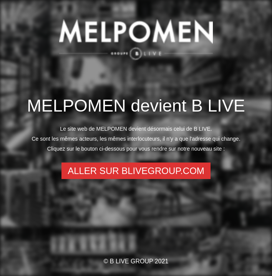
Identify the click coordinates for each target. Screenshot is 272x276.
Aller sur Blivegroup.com (136, 171)
